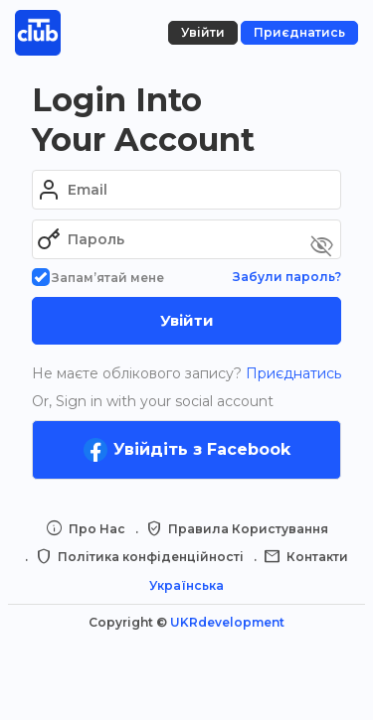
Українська (186, 585)
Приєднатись (291, 373)
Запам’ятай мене (98, 277)
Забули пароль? (287, 276)
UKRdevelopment (227, 622)
